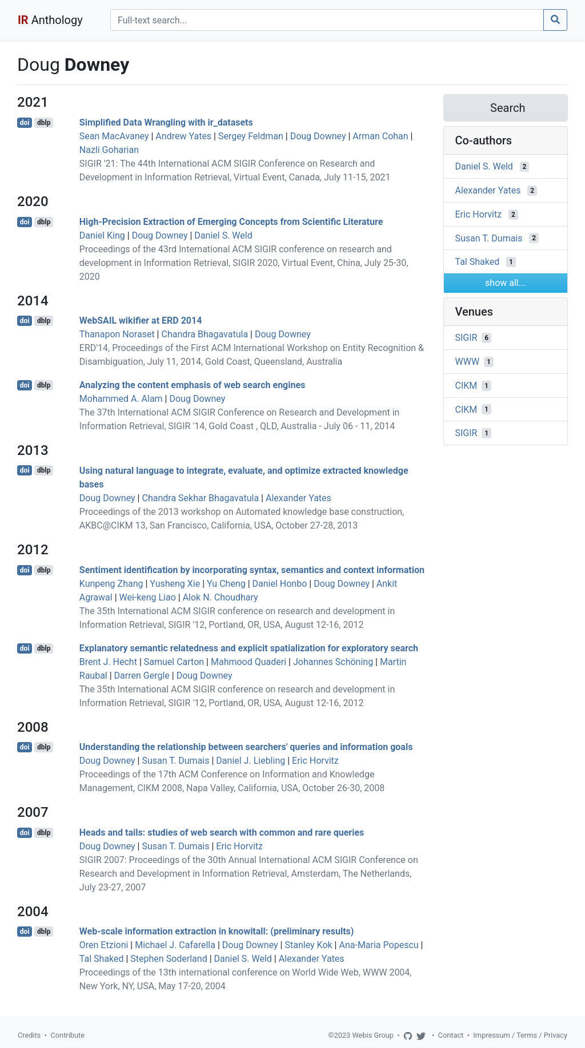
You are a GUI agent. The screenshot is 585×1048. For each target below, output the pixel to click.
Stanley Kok (308, 945)
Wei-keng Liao (147, 597)
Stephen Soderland (168, 958)
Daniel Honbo (280, 583)
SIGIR (466, 337)
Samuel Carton (174, 661)
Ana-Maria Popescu (378, 945)
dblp (43, 123)
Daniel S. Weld (223, 235)
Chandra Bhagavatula (204, 334)
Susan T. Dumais (175, 760)
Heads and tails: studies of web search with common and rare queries (221, 832)
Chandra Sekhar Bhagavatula (200, 498)
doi (25, 123)
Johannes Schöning (333, 661)
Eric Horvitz (315, 760)
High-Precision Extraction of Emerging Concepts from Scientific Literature (231, 221)
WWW (467, 361)
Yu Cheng (226, 583)
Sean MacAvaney (114, 136)
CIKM (466, 385)
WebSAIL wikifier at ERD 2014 (140, 320)
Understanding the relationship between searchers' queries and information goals (246, 746)
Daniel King (102, 235)
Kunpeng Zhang (111, 583)
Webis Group (373, 1035)
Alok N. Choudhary (220, 597)
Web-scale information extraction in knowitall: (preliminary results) (216, 931)
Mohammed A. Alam (121, 398)
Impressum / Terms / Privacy (520, 1035)
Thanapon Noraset (117, 334)
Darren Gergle (142, 675)
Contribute (67, 1035)
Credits (29, 1035)
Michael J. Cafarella (175, 945)
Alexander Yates (298, 498)
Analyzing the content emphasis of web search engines (192, 385)
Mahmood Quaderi (248, 661)
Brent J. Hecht (108, 661)
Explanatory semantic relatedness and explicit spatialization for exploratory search (248, 648)
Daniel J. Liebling (250, 760)
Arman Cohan (380, 136)
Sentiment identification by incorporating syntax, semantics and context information (251, 570)
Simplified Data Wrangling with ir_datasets (166, 122)
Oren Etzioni (104, 945)
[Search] (327, 20)
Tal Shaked (101, 958)
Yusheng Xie (175, 583)
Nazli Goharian (109, 149)
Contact (451, 1035)
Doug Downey (318, 136)
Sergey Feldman (250, 136)
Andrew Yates (183, 136)
